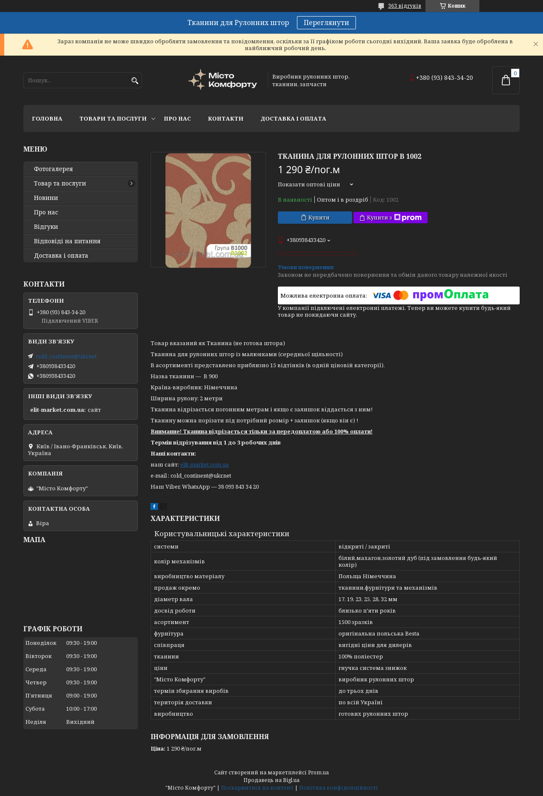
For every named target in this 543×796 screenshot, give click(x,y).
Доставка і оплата (293, 118)
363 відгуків (404, 5)
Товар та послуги (60, 183)
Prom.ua (318, 772)
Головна (47, 118)
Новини (46, 198)
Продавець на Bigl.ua (271, 780)
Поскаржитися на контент (257, 787)
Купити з (394, 218)
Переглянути (326, 22)
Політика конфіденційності (338, 787)
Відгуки (46, 227)
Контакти (226, 118)
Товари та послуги (113, 118)
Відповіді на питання (67, 241)
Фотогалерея (53, 169)
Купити (319, 217)
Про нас (177, 118)
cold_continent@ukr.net (66, 356)
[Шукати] (134, 80)
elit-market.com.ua (204, 464)
